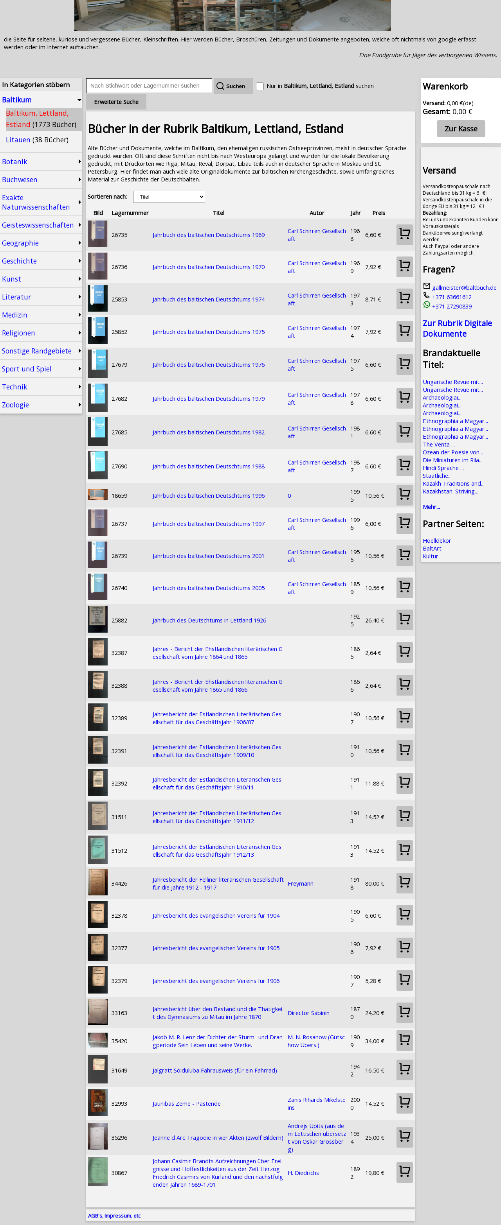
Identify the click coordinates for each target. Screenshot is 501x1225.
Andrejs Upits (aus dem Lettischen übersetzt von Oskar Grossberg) (317, 1137)
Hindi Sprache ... (443, 468)
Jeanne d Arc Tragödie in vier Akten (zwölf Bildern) (218, 1137)
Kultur (430, 556)
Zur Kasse (461, 128)
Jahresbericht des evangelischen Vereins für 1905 (216, 948)
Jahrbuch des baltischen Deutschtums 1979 (209, 398)
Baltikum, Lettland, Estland (41, 118)
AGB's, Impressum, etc (114, 1215)
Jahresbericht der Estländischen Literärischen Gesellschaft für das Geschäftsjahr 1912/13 (217, 850)
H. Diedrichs (303, 1173)
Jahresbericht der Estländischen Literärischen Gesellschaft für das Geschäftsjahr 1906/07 (217, 718)
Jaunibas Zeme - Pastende (187, 1103)
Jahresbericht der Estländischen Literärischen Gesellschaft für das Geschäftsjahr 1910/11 (217, 783)
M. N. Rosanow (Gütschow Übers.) (316, 1041)
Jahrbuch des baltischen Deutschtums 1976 (209, 364)
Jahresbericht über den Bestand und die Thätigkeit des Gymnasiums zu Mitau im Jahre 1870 (217, 1013)
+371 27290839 (447, 306)
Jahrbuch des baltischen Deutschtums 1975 (209, 331)
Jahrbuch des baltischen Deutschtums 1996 (209, 495)
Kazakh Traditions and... (454, 483)
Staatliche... (437, 475)
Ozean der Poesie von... (453, 452)
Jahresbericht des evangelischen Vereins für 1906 (216, 981)
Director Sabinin (309, 1013)
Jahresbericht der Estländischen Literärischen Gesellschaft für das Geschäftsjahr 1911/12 (217, 817)
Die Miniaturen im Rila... (453, 460)
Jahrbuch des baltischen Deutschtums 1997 (209, 523)
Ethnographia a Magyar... (455, 421)
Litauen (37, 139)
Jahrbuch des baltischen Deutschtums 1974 (209, 299)
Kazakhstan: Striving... (450, 491)
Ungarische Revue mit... (453, 382)
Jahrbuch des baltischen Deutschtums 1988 (209, 466)
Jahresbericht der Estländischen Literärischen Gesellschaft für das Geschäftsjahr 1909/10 (217, 751)
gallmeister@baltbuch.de (460, 287)
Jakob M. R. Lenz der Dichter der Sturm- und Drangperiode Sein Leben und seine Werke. (218, 1041)
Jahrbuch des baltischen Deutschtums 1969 (209, 235)
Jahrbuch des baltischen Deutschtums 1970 (209, 267)
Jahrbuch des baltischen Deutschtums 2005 (209, 588)
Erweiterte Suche (116, 102)
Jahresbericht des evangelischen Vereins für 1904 (216, 915)
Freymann (301, 883)
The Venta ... (439, 444)
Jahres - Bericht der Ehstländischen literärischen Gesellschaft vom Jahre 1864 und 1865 (218, 652)
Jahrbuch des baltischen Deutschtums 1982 (209, 432)
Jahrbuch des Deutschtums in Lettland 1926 (209, 620)
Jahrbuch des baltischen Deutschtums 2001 (209, 556)
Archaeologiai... (442, 397)
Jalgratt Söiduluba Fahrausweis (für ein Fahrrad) (215, 1070)
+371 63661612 (447, 297)
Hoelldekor (437, 540)
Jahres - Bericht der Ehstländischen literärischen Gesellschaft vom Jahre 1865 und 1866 (218, 685)
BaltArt (432, 548)
